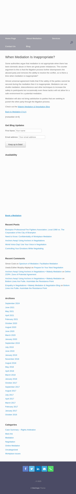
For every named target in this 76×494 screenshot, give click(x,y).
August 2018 (10, 363)
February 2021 (11, 319)
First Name (10, 131)
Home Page (10, 38)
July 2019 (9, 347)
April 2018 (9, 371)
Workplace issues (13, 453)
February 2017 (11, 407)
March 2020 (10, 335)
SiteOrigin (36, 488)
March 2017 (10, 403)
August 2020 (10, 327)
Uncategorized (11, 450)
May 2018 (9, 367)
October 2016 (11, 414)
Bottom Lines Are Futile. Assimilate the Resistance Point (29, 281)
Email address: (12, 137)
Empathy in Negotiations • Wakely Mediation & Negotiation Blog (32, 285)
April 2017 (9, 399)
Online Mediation (12, 446)
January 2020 (11, 339)
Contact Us (10, 46)
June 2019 (9, 351)
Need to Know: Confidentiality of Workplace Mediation (28, 236)
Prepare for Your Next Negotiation (48, 267)
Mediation (9, 438)
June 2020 (9, 331)
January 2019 (11, 355)
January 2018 (11, 379)
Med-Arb (9, 434)
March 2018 (10, 375)
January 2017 (11, 411)
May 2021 (9, 311)
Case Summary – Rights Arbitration (20, 430)
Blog (28, 46)
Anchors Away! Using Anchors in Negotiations (25, 240)
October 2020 (11, 323)
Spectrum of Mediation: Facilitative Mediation (38, 264)
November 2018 (12, 359)
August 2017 (10, 391)
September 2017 (12, 387)
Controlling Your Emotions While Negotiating (24, 248)
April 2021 (9, 315)
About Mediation (34, 38)
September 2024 (12, 303)
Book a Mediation (13, 215)
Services (56, 38)
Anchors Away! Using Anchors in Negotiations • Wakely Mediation (33, 271)
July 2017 (9, 395)
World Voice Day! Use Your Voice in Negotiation (25, 244)
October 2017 (11, 383)
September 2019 (12, 343)
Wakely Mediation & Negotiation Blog (34, 107)
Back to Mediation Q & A (15, 112)
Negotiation (10, 442)
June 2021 (9, 307)
